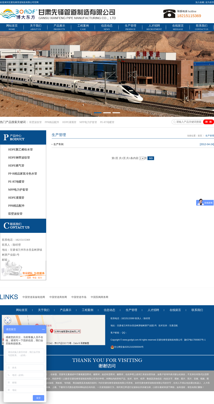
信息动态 (107, 27)
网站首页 (12, 27)
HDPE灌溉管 (69, 122)
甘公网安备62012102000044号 (127, 347)
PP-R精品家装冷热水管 (22, 173)
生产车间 (58, 144)
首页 (200, 135)
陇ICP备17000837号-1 (195, 340)
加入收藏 (199, 2)
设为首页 (209, 2)
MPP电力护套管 (88, 122)
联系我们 (201, 27)
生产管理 (130, 27)
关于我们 (35, 27)
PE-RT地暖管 (107, 122)
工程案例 (83, 27)
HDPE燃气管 (16, 165)
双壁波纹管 (35, 122)
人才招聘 (154, 27)
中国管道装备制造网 (33, 297)
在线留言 (178, 27)
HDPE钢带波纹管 (19, 157)
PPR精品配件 (52, 122)
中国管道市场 (78, 297)
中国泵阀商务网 (99, 297)
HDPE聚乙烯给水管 (20, 149)
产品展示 (59, 27)
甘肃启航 (173, 325)
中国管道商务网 (58, 297)
